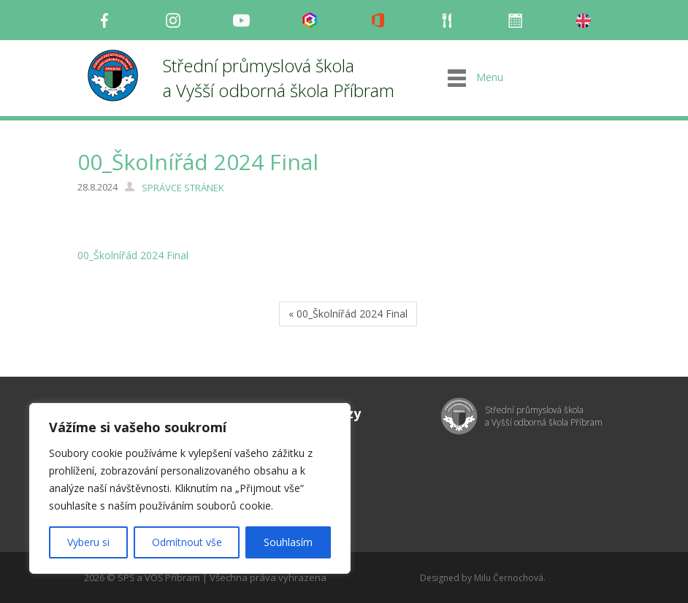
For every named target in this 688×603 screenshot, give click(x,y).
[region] (190, 488)
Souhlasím (288, 542)
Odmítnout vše (187, 542)
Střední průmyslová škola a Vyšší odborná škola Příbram (278, 77)
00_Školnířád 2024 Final (132, 255)
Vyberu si (88, 542)
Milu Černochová (508, 578)
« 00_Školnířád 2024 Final (348, 313)
